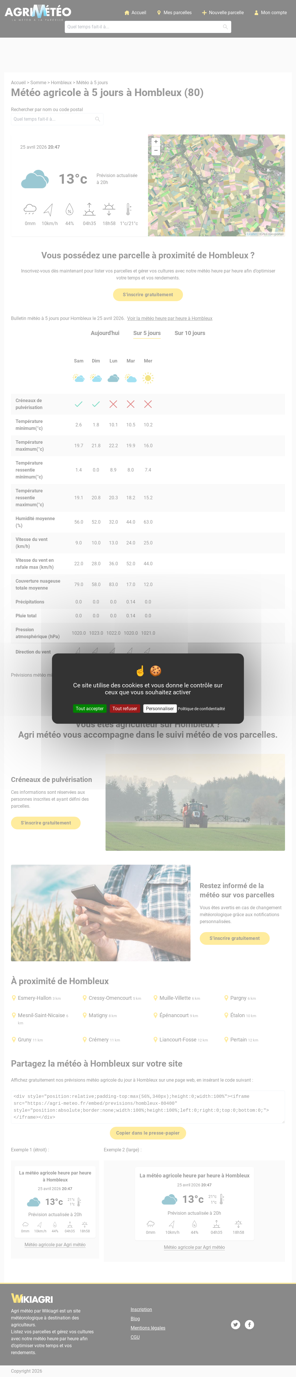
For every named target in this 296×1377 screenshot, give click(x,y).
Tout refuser (124, 708)
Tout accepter (89, 708)
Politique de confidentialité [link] (201, 708)
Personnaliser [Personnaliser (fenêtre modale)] (160, 708)
